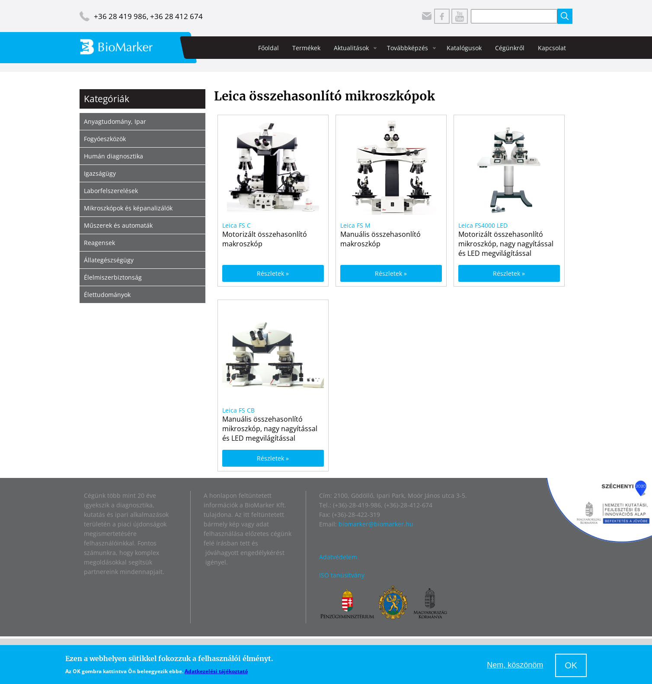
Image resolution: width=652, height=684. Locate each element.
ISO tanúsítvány (341, 575)
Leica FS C (236, 225)
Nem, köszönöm (515, 665)
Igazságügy (100, 173)
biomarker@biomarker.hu (376, 524)
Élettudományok (107, 294)
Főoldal (268, 48)
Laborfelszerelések (111, 191)
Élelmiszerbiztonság (113, 277)
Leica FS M (355, 225)
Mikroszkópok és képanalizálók (128, 208)
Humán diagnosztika (113, 156)
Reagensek (99, 243)
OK (571, 665)
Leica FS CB (238, 410)
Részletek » (273, 273)
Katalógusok (464, 48)
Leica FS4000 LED (483, 225)
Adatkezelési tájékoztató (216, 671)
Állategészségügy (109, 260)
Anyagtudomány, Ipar (115, 121)
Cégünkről (509, 48)
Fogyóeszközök (105, 139)
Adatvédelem (338, 557)
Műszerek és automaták (118, 225)
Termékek (306, 48)
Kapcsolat (552, 48)
